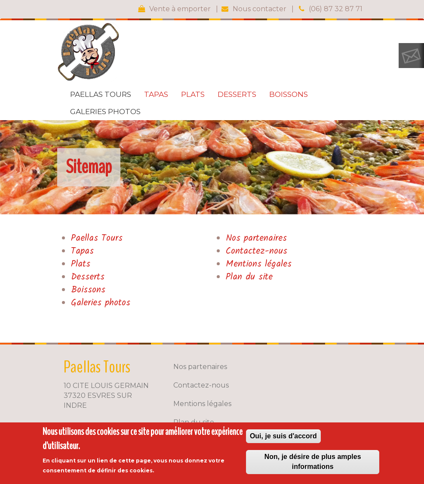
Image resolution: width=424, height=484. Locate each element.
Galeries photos (105, 111)
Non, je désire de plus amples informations (312, 461)
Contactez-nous (256, 251)
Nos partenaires (256, 238)
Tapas (156, 94)
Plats (193, 94)
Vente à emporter (180, 9)
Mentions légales (259, 264)
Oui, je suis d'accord (283, 436)
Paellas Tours (100, 94)
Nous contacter (259, 9)
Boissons (288, 94)
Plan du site (249, 277)
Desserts (237, 94)
